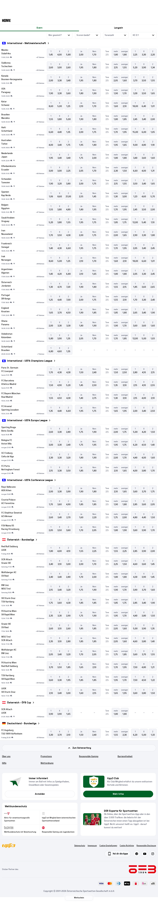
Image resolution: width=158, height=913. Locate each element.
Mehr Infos (118, 794)
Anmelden (40, 794)
